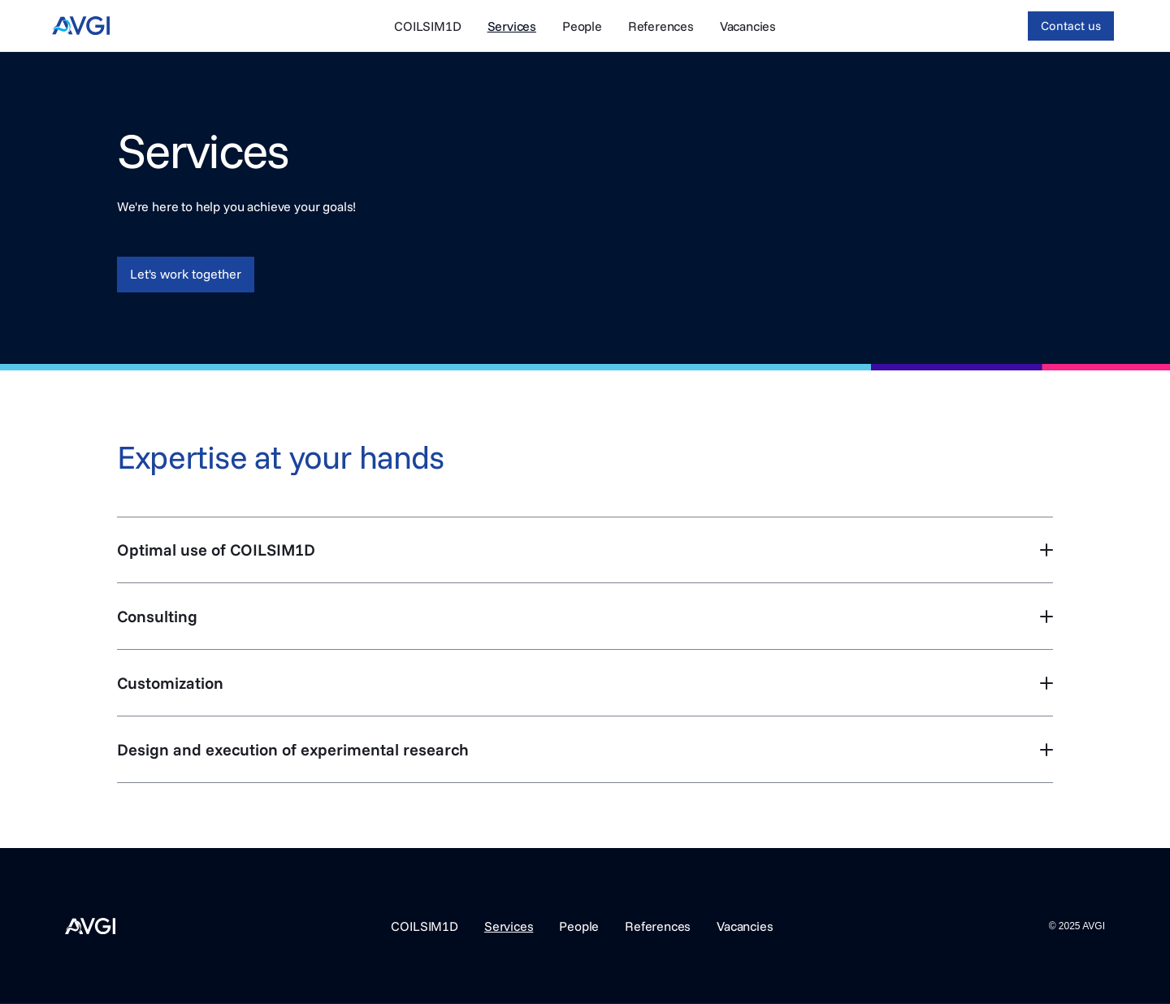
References (661, 26)
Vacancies (748, 26)
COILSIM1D (428, 26)
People (582, 26)
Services (512, 26)
